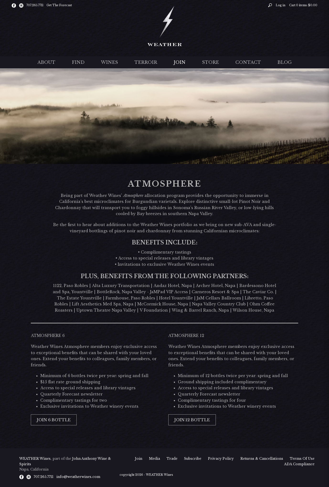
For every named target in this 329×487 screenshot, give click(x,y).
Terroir (145, 62)
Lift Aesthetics (87, 304)
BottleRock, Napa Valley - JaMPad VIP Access (142, 291)
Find (78, 62)
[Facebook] (14, 5)
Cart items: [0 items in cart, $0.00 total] (303, 5)
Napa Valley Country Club (219, 304)
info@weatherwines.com (78, 477)
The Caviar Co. (258, 291)
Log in (280, 5)
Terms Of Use (302, 458)
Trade (172, 458)
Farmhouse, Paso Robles (130, 298)
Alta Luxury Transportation (121, 285)
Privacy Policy (221, 458)
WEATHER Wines (35, 458)
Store (210, 62)
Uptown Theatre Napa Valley (106, 310)
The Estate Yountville (79, 298)
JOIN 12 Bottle (192, 419)
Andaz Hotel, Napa (173, 285)
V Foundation (154, 310)
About (46, 62)
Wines (109, 62)
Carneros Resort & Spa (215, 291)
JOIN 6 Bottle (54, 419)
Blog (284, 62)
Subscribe (192, 458)
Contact (248, 62)
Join (180, 62)
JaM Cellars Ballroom (219, 298)
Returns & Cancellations (261, 458)
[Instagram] (21, 5)
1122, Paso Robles (70, 285)
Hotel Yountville (176, 298)
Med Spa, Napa (117, 304)
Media (154, 458)
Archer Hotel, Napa (215, 285)
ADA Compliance (299, 464)
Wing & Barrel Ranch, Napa (200, 310)
